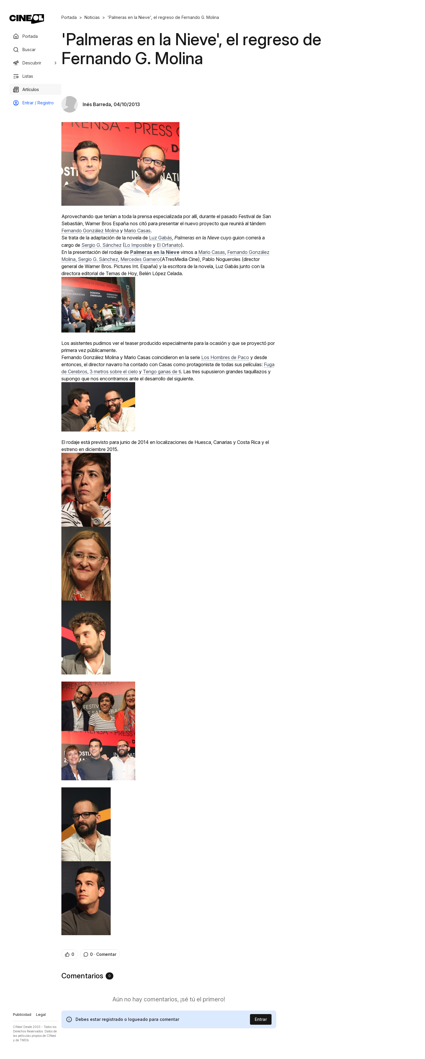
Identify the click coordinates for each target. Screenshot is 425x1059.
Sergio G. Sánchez (101, 245)
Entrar (261, 1019)
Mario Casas (137, 230)
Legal (41, 1014)
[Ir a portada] (26, 19)
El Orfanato (169, 245)
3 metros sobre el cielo (114, 371)
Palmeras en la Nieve (154, 252)
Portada (69, 17)
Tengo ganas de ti (162, 371)
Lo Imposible (138, 245)
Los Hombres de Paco (225, 357)
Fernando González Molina (90, 230)
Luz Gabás (160, 238)
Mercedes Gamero (140, 259)
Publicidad (22, 1014)
